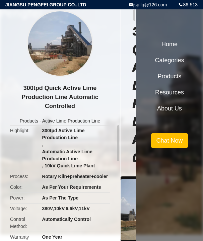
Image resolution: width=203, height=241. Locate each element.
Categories (169, 60)
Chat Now (169, 140)
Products (29, 121)
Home (169, 44)
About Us (169, 108)
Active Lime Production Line (71, 121)
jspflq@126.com (150, 4)
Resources (169, 92)
